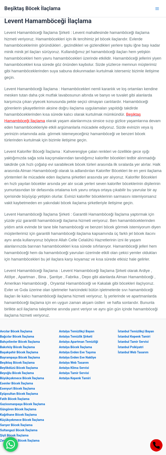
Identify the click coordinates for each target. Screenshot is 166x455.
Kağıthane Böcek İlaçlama (18, 415)
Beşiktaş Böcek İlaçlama (32, 8)
